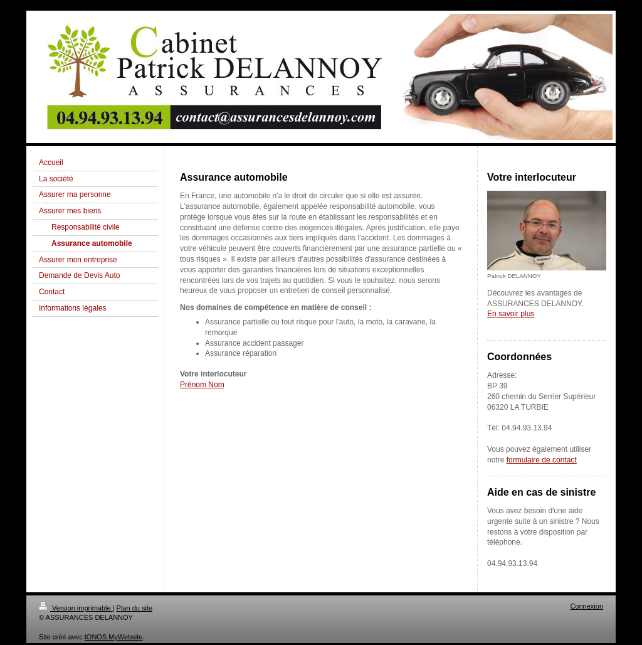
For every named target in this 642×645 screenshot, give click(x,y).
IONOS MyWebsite (114, 637)
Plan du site (134, 608)
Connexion (586, 606)
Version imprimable (76, 608)
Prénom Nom (202, 384)
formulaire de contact (542, 460)
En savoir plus (510, 313)
